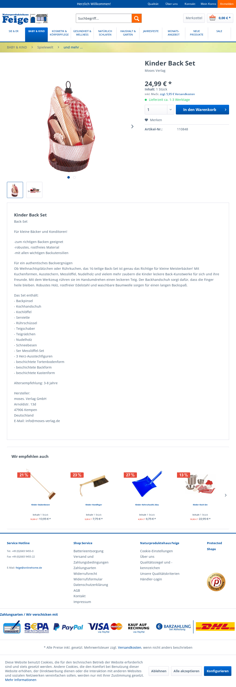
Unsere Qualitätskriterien (160, 573)
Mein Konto (208, 4)
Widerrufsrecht (85, 573)
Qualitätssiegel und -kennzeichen (156, 565)
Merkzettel (194, 18)
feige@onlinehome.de (29, 567)
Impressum (82, 602)
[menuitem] (109, 18)
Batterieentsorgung (88, 551)
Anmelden (227, 4)
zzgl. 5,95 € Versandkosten (177, 94)
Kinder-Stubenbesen (40, 504)
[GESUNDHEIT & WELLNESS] (82, 34)
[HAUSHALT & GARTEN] (128, 34)
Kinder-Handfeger (94, 504)
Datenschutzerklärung (91, 584)
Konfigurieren (218, 671)
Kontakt (190, 4)
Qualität (153, 4)
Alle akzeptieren (186, 671)
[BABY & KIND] (36, 34)
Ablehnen (158, 671)
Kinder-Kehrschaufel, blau (147, 504)
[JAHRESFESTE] (150, 34)
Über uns (171, 4)
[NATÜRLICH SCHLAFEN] (105, 34)
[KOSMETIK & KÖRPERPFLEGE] (59, 34)
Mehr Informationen (20, 680)
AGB (77, 590)
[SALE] (219, 34)
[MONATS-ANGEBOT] (173, 34)
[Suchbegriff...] (109, 18)
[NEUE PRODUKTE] (196, 34)
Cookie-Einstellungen (156, 551)
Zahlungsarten (85, 568)
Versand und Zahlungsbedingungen (91, 559)
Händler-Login (151, 579)
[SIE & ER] (13, 34)
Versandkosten (129, 647)
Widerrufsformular (88, 579)
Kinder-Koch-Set (200, 504)
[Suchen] (137, 18)
